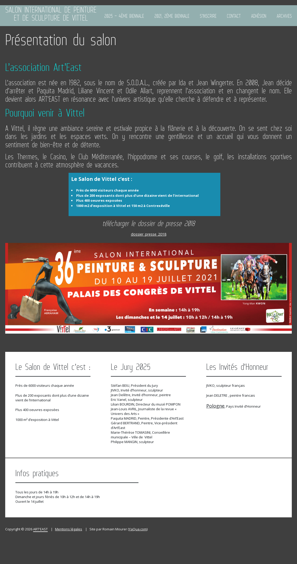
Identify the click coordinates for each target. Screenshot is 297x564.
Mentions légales (68, 529)
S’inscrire (208, 16)
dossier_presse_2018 (148, 234)
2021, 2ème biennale (171, 16)
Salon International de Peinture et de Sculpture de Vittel (50, 14)
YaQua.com (138, 529)
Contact (234, 16)
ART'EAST (40, 529)
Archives (284, 16)
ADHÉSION (258, 16)
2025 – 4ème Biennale (124, 16)
